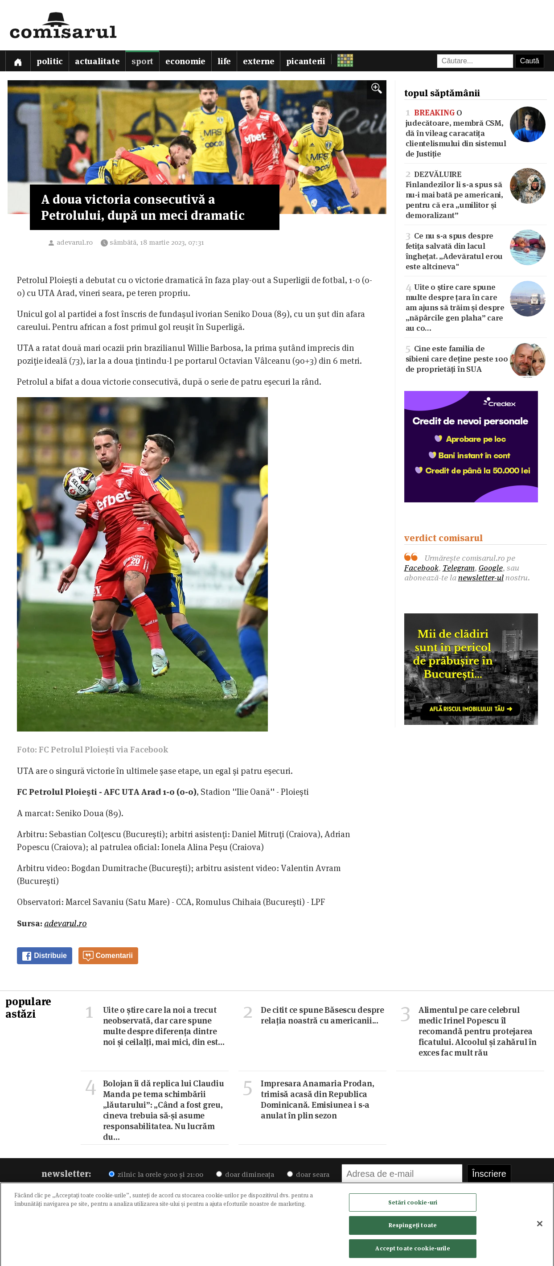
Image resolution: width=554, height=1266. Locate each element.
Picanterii (305, 61)
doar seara (308, 1174)
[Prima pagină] (17, 60)
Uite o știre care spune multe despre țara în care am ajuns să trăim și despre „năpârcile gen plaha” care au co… (476, 307)
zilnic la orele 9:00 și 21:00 (156, 1174)
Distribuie (44, 956)
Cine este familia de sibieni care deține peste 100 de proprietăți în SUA (476, 358)
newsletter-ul (481, 577)
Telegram (459, 567)
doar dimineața (245, 1174)
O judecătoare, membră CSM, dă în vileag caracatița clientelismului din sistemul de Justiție (476, 132)
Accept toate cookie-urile (412, 1251)
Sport (142, 61)
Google (491, 567)
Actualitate (97, 61)
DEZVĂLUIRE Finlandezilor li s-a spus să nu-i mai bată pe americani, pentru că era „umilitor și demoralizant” (476, 194)
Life (224, 61)
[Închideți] (540, 1226)
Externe (258, 61)
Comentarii (108, 956)
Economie (185, 61)
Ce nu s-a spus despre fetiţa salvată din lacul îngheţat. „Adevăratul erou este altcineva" (476, 250)
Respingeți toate (413, 1228)
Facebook (421, 567)
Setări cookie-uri (412, 1204)
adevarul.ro (75, 242)
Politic (50, 61)
